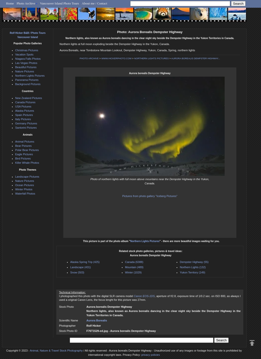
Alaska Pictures (24, 110)
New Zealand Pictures (28, 98)
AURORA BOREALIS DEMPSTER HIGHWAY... (195, 58)
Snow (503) (77, 272)
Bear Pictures (23, 145)
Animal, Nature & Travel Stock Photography (56, 350)
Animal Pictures (24, 141)
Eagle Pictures (24, 154)
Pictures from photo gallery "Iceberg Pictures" (149, 196)
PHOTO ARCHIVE (89, 58)
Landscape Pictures (27, 176)
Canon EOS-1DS (144, 296)
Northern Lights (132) (193, 267)
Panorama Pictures (27, 79)
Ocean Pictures (24, 185)
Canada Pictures (25, 102)
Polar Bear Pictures (27, 150)
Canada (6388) (134, 261)
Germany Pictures (26, 123)
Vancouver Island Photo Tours (59, 3)
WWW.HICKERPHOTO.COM (116, 58)
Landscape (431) (80, 267)
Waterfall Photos (25, 193)
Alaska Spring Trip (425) (85, 261)
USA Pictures (23, 106)
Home (10, 3)
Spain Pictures (24, 114)
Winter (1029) (133, 272)
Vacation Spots (24, 54)
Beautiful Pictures (26, 67)
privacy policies (150, 354)
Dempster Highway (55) (194, 261)
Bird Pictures (23, 158)
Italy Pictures (23, 119)
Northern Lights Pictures (144, 241)
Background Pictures (28, 84)
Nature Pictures (24, 71)
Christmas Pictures (26, 50)
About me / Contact (94, 3)
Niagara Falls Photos (28, 58)
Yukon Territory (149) (192, 272)
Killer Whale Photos (27, 162)
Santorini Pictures (26, 127)
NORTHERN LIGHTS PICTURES (151, 58)
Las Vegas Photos (26, 62)
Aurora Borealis (96, 320)
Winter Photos (23, 189)
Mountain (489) (134, 267)
